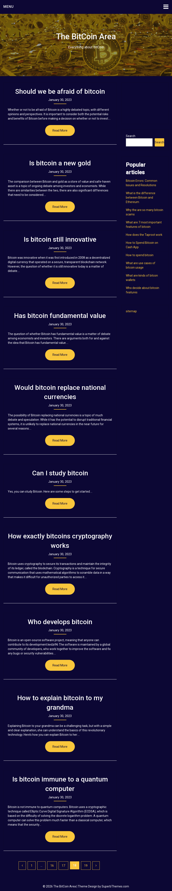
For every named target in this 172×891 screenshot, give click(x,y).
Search (130, 136)
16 (52, 865)
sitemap (131, 311)
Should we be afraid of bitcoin (60, 91)
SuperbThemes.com (115, 886)
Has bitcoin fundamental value (60, 316)
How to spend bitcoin (139, 255)
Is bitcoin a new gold (60, 163)
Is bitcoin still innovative (60, 239)
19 (85, 865)
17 (63, 865)
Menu (8, 7)
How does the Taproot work (144, 234)
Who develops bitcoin (60, 622)
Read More (59, 130)
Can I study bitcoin (60, 473)
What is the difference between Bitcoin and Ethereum (140, 197)
